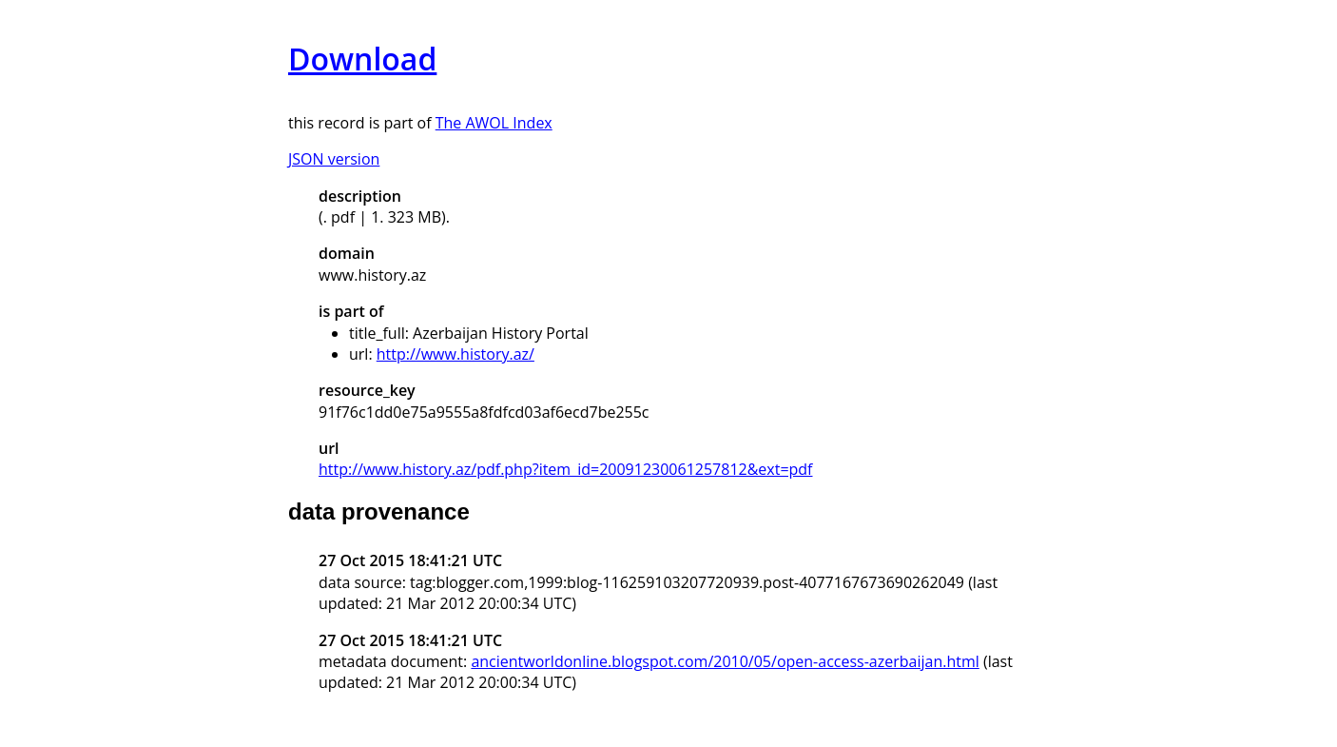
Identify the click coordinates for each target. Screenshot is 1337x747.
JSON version (333, 158)
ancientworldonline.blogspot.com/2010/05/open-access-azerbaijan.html (725, 661)
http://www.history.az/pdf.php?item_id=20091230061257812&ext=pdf (566, 469)
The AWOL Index (494, 122)
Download (362, 58)
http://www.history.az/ (455, 354)
